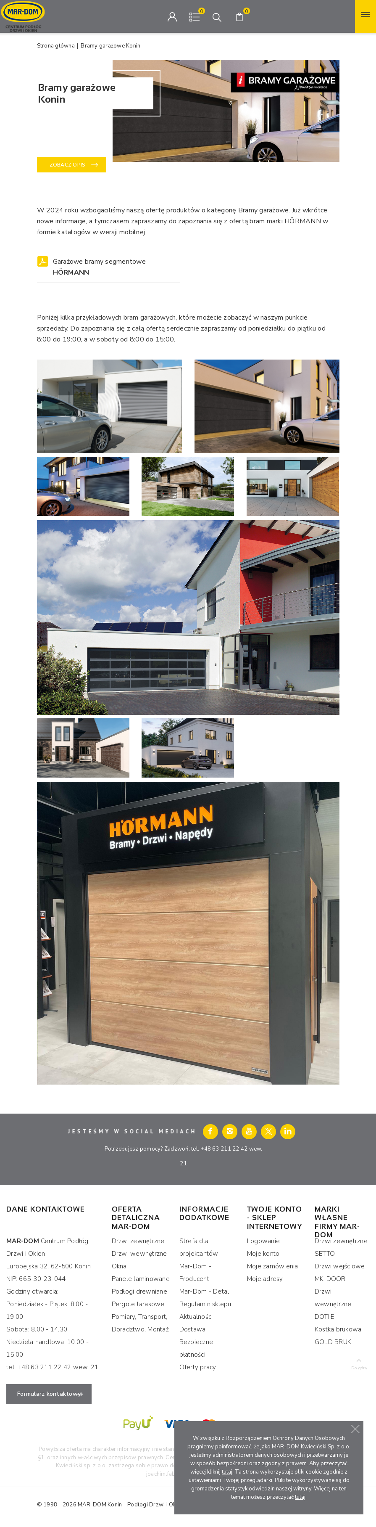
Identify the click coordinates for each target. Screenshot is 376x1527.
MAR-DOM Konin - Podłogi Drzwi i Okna (130, 1504)
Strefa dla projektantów (198, 1247)
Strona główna (56, 46)
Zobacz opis (68, 164)
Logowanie (263, 1241)
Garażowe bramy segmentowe (99, 267)
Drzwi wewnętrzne (139, 1253)
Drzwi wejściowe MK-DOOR (340, 1272)
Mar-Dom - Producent (195, 1272)
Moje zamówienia (272, 1266)
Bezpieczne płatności (196, 1348)
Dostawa (192, 1329)
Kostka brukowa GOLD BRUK (338, 1335)
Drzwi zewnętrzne (138, 1241)
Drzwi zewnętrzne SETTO (341, 1247)
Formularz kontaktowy (49, 1394)
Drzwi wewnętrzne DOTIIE (333, 1304)
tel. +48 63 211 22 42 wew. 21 (52, 1367)
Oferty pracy (197, 1367)
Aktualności (196, 1317)
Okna (119, 1266)
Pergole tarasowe (138, 1304)
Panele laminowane (141, 1279)
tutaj (227, 1472)
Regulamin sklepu (205, 1304)
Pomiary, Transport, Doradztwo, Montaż (140, 1323)
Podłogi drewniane (139, 1291)
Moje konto (263, 1253)
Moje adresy (265, 1279)
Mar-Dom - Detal (204, 1291)
